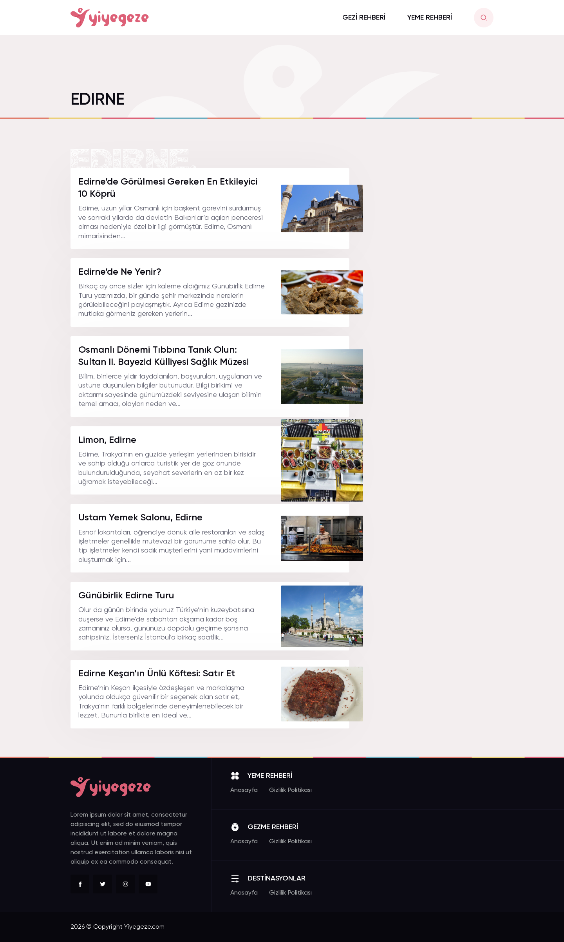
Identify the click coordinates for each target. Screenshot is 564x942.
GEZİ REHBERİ (363, 17)
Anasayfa (244, 790)
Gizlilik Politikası (290, 790)
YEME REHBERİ (429, 17)
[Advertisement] (435, 285)
